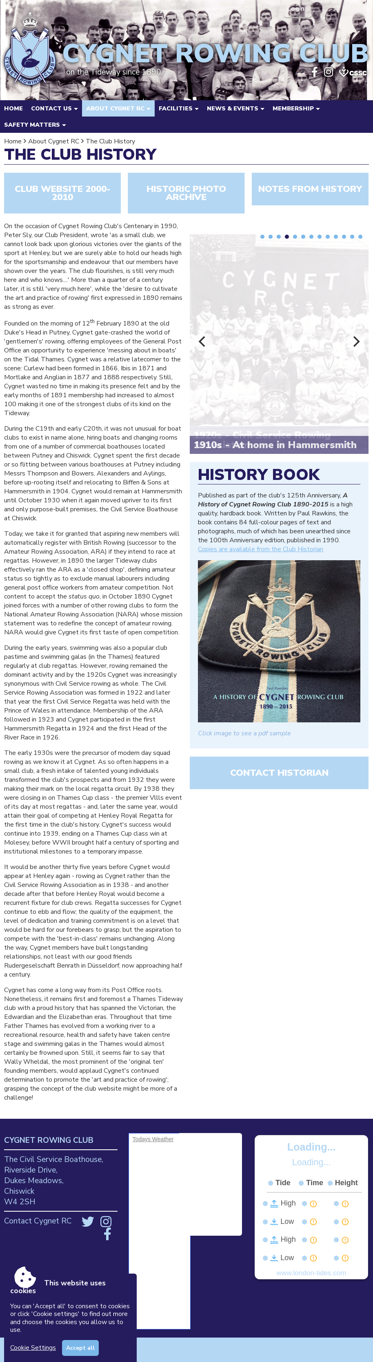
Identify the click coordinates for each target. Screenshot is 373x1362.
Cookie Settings (33, 1347)
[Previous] (203, 342)
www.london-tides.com (311, 1273)
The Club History (110, 141)
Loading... (311, 1147)
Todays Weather (153, 1139)
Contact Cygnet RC (38, 1221)
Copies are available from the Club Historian (260, 549)
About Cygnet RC (53, 141)
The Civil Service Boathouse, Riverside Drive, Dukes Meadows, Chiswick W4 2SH (53, 1180)
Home (13, 108)
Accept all (80, 1348)
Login (296, 8)
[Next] (355, 342)
